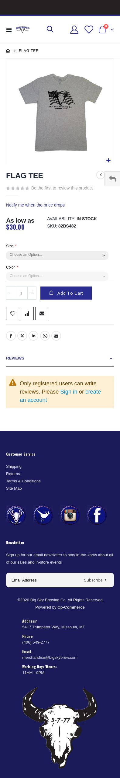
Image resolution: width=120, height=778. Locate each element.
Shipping (14, 466)
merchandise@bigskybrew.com (49, 657)
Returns (13, 473)
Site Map (14, 488)
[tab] (60, 358)
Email (56, 336)
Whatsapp (45, 336)
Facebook (11, 336)
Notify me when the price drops (35, 205)
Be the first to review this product (62, 188)
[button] (108, 160)
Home (8, 50)
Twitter (22, 336)
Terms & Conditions (23, 481)
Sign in (68, 392)
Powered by (60, 607)
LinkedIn (33, 336)
